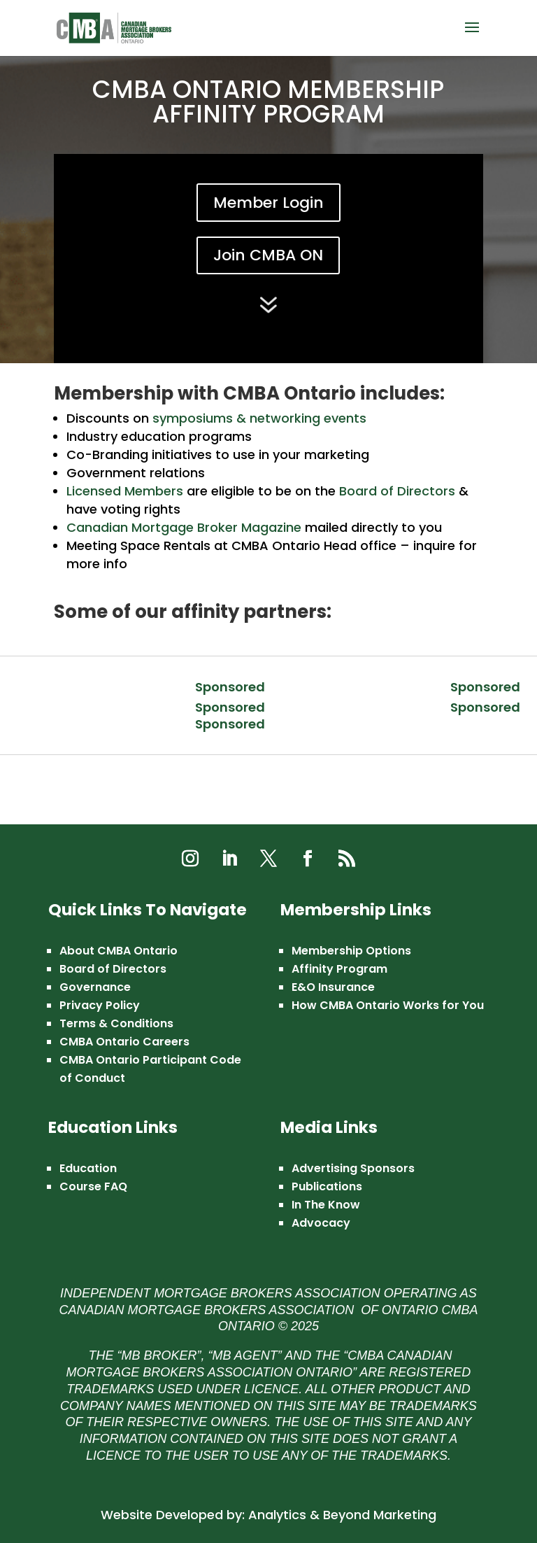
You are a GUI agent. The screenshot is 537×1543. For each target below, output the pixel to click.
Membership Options (351, 951)
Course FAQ (93, 1186)
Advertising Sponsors (353, 1168)
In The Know (326, 1205)
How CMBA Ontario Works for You (388, 1005)
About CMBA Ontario (118, 951)
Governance (95, 987)
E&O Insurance (333, 987)
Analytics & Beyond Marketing (342, 1514)
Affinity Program (339, 969)
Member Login (268, 202)
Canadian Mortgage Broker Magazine (183, 527)
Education (88, 1168)
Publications (327, 1186)
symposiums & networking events (259, 418)
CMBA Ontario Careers (124, 1042)
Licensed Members (124, 491)
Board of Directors (397, 491)
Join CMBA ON (268, 255)
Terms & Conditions (116, 1023)
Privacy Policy (99, 1005)
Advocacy (321, 1223)
